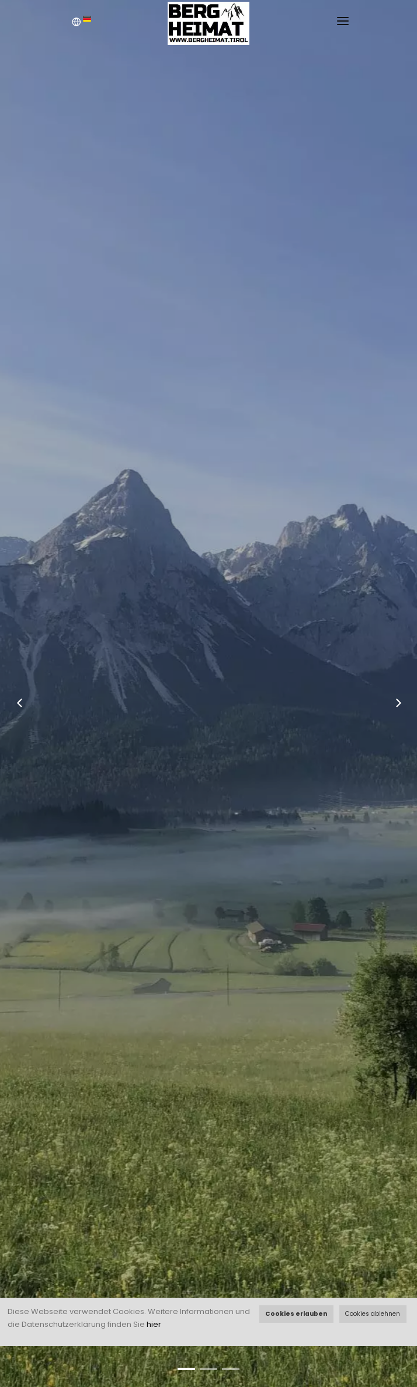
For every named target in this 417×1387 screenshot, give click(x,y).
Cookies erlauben (296, 1313)
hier (154, 1324)
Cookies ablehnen (372, 1313)
